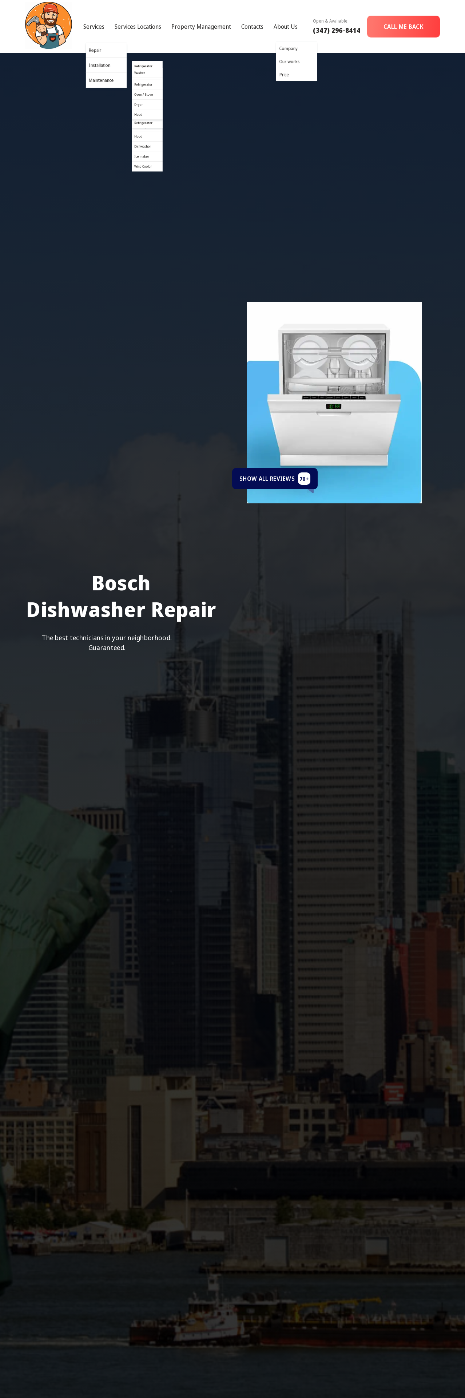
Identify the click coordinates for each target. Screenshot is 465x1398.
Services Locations (138, 27)
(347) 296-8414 (336, 30)
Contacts (252, 27)
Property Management (201, 27)
